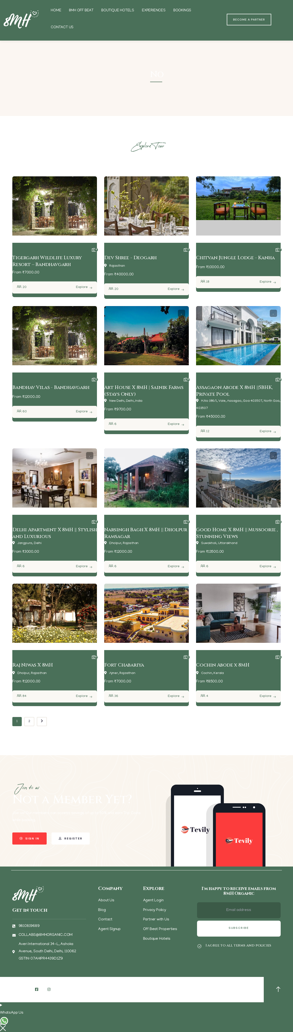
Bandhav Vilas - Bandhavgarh (50, 387)
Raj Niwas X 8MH (32, 665)
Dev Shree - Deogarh (130, 257)
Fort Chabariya (124, 665)
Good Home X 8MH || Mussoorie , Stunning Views (237, 533)
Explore (82, 287)
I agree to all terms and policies (238, 945)
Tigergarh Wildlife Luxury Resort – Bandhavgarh (47, 261)
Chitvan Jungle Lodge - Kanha (235, 257)
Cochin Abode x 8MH (222, 665)
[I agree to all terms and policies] (199, 946)
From (16, 273)
